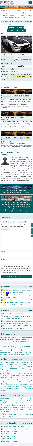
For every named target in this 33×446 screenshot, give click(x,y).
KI (31, 373)
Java (20, 373)
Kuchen (4, 375)
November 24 (21, 405)
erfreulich (21, 369)
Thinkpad (4, 386)
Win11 (21, 388)
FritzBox (19, 371)
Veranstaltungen (4, 348)
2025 (3, 414)
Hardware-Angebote (6, 352)
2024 (10, 414)
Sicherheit (16, 344)
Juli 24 (23, 407)
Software (27, 344)
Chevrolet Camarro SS (9, 142)
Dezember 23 (7, 411)
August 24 (16, 407)
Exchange (29, 369)
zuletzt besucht (8, 423)
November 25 (5, 399)
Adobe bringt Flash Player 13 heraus (16, 189)
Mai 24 (2, 409)
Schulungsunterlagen (23, 354)
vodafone (23, 386)
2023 (15, 414)
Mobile (24, 339)
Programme (12, 354)
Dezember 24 (7, 405)
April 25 (3, 403)
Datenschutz (11, 19)
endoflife (13, 369)
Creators (7, 366)
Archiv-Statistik (8, 395)
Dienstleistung (4, 350)
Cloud (30, 364)
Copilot (2, 366)
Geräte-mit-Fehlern (26, 350)
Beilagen (10, 364)
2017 (16, 417)
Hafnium (30, 371)
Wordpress (4, 390)
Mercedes (29, 375)
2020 (31, 414)
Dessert (24, 366)
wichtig (10, 388)
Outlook (30, 378)
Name (3, 252)
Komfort (5, 24)
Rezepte (30, 342)
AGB (24, 19)
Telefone (28, 352)
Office (30, 339)
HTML (7, 292)
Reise (8, 342)
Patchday (4, 380)
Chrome (25, 364)
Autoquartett (12, 6)
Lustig (23, 375)
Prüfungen (3, 342)
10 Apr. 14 (9, 117)
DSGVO (29, 366)
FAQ (9, 371)
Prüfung (17, 380)
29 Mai (8, 137)
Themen (5, 359)
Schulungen (19, 352)
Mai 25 (28, 401)
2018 (11, 417)
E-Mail (3, 259)
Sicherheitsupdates (6, 384)
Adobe (6, 362)
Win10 (16, 388)
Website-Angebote (17, 348)
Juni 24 (29, 407)
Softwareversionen (7, 346)
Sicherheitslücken (25, 382)
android (17, 362)
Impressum (19, 19)
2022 (21, 414)
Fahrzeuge (3, 371)
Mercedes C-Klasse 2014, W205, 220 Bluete (16, 121)
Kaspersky (26, 373)
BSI (20, 364)
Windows (28, 348)
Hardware (3, 339)
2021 (26, 414)
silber (15, 384)
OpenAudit (24, 378)
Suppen (25, 384)
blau (16, 364)
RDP (22, 380)
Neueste (5, 287)
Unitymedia (11, 386)
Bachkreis (2, 364)
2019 (4, 416)
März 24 (15, 409)
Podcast (11, 380)
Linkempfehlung (14, 375)
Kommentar (5, 230)
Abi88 (2, 362)
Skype (20, 384)
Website (29, 386)
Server (6, 344)
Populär (5, 310)
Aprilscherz (24, 362)
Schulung (3, 382)
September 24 (7, 407)
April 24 (8, 409)
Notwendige (6, 21)
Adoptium (11, 362)
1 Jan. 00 (8, 95)
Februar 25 (19, 403)
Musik (12, 378)
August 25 (7, 401)
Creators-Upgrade (15, 366)
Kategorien (6, 334)
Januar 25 (28, 403)
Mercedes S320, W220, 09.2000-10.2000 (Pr (16, 100)
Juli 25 (15, 401)
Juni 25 (22, 401)
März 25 (11, 403)
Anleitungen (11, 337)
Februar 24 (23, 409)
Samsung (28, 380)
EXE (7, 295)
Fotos (13, 371)
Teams (31, 384)
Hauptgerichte (12, 373)
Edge (1, 369)
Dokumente (3, 354)
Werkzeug (3, 388)
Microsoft (17, 339)
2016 (21, 417)
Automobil (18, 337)
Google (24, 371)
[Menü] (30, 2)
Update (17, 386)
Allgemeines (3, 337)
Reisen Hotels (19, 341)
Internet (10, 339)
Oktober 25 (18, 399)
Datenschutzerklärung (8, 272)
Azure (30, 362)
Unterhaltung (26, 346)
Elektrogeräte (15, 350)
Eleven (7, 369)
